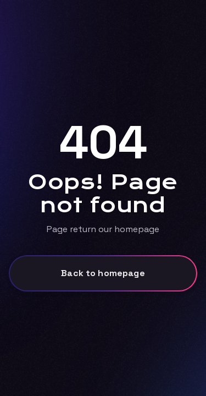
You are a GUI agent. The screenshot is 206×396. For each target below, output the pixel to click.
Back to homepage (103, 273)
